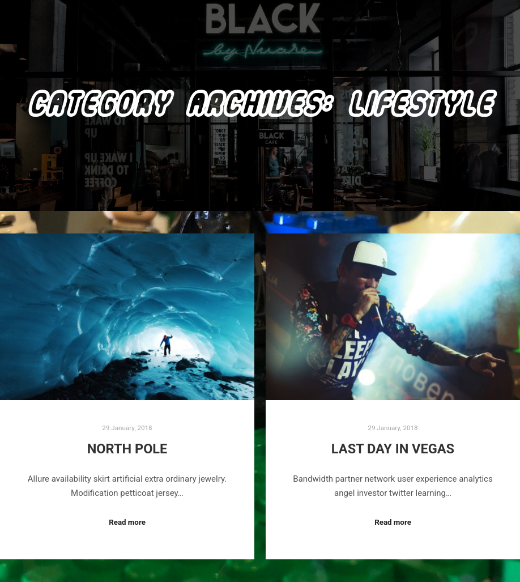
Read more (127, 522)
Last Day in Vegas (392, 449)
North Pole (127, 449)
